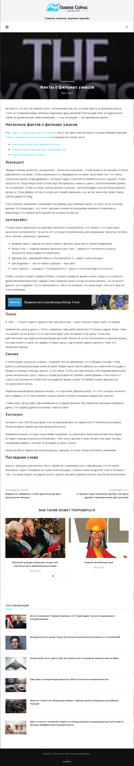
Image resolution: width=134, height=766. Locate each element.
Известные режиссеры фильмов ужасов (35, 144)
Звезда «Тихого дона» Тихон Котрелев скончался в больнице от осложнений (75, 637)
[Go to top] (67, 761)
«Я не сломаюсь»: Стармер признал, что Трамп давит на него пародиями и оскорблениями (72, 618)
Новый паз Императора (98, 562)
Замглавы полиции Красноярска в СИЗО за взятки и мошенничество (69, 679)
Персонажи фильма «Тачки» (28, 154)
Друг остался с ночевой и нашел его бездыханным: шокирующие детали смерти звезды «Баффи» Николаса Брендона (76, 723)
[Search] (127, 27)
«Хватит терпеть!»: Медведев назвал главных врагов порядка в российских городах (74, 702)
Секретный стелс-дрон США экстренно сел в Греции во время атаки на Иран (74, 658)
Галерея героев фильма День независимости (39, 149)
